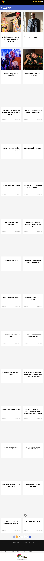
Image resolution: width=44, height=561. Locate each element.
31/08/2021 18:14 (39, 44)
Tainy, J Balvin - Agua (33, 522)
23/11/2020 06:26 (39, 306)
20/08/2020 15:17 (17, 455)
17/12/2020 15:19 (17, 306)
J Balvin (6, 7)
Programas (9, 4)
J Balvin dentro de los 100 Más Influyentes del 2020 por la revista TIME (33, 374)
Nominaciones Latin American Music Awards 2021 (33, 224)
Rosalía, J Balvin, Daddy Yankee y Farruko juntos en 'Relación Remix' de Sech (33, 411)
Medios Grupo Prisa (22, 559)
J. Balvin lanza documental (11, 185)
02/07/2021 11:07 (39, 82)
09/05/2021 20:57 (39, 156)
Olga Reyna (26, 82)
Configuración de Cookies (28, 551)
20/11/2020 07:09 (17, 343)
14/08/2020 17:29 (39, 455)
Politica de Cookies (20, 551)
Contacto (3, 551)
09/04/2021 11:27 (39, 194)
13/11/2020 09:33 (39, 343)
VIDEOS (14, 4)
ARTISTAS (18, 4)
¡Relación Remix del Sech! (11, 409)
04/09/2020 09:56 (17, 418)
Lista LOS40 (3, 4)
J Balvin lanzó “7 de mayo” (33, 148)
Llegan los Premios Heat (11, 297)
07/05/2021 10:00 (17, 194)
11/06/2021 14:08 (39, 119)
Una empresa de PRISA (22, 556)
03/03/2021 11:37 (39, 231)
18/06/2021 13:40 (17, 119)
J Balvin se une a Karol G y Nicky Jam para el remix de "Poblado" (11, 112)
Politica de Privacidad (13, 551)
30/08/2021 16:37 (17, 82)
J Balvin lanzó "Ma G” (11, 260)
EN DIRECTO (37, 1)
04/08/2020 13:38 (17, 493)
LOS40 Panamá (4, 44)
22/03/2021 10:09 (17, 231)
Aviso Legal (7, 551)
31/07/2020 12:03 (39, 493)
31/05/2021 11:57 (17, 156)
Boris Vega (26, 44)
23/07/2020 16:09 (39, 530)
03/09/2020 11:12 (39, 418)
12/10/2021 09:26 (17, 44)
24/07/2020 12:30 (17, 530)
